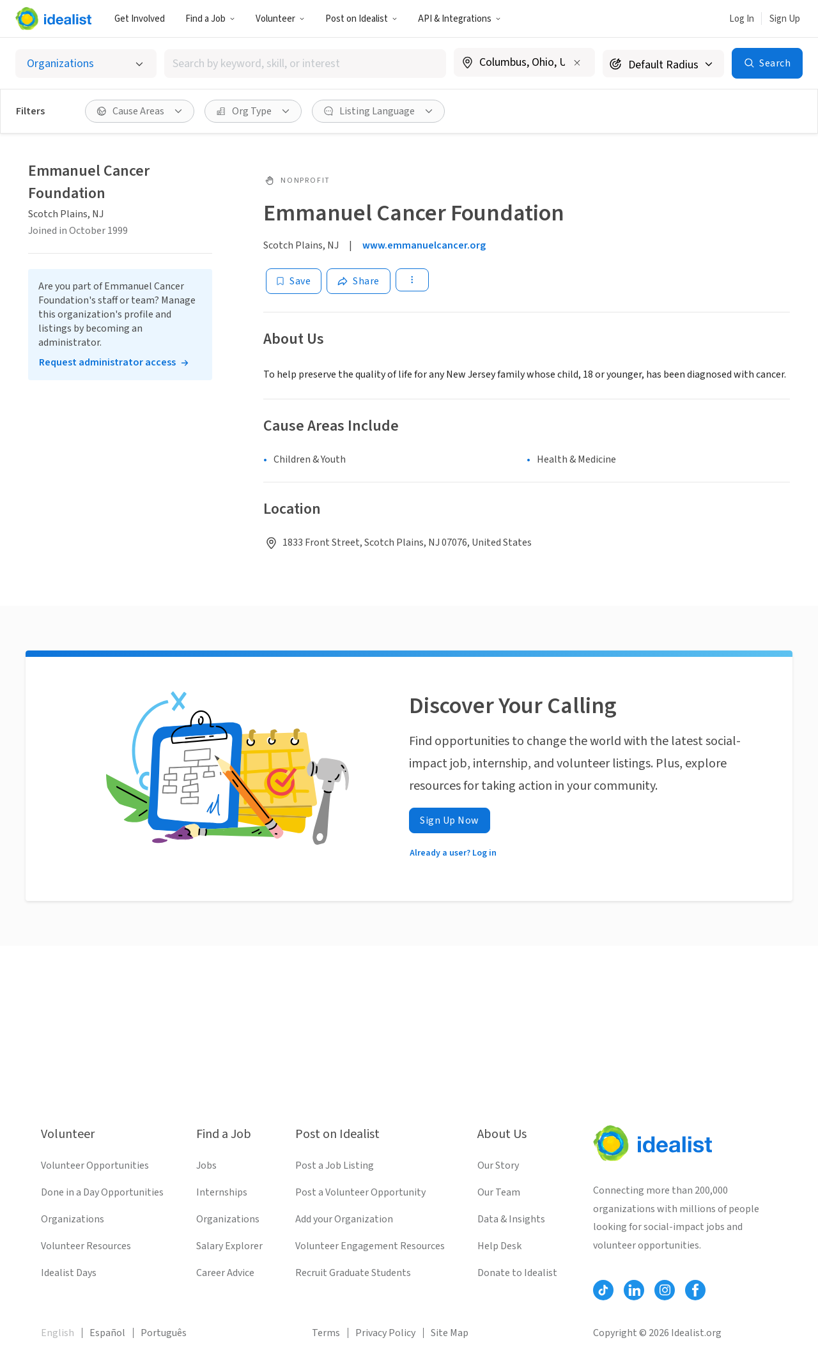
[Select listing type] (86, 63)
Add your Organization (344, 1219)
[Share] (358, 281)
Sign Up (784, 19)
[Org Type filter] (253, 111)
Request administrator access (107, 362)
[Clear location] (577, 63)
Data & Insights (511, 1219)
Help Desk (499, 1246)
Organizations (72, 1219)
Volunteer (280, 19)
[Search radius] (663, 63)
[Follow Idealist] (603, 1290)
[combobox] (305, 63)
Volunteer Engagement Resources (370, 1246)
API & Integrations (459, 19)
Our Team (498, 1192)
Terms (326, 1333)
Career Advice (225, 1273)
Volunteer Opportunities (95, 1165)
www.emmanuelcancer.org (424, 245)
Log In (741, 19)
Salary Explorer (229, 1246)
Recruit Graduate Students (353, 1273)
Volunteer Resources (86, 1246)
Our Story (498, 1165)
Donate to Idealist (517, 1273)
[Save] (293, 281)
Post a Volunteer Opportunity (360, 1192)
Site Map (449, 1333)
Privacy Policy (385, 1333)
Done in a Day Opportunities (102, 1192)
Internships (221, 1192)
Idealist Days (68, 1273)
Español (107, 1333)
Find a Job (210, 19)
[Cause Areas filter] (139, 111)
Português (164, 1333)
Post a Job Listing (334, 1165)
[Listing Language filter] (378, 111)
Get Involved (139, 19)
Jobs (206, 1165)
